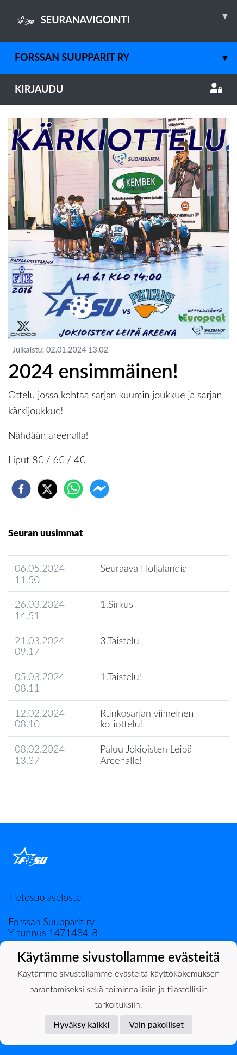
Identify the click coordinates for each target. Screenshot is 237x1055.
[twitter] (47, 489)
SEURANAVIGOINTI (126, 16)
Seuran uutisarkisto (56, 791)
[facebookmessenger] (99, 489)
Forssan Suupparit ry (126, 57)
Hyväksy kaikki (81, 1024)
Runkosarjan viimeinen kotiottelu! (147, 718)
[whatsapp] (73, 489)
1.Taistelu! (120, 676)
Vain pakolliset (156, 1024)
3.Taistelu (119, 640)
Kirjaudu (118, 89)
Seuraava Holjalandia (143, 568)
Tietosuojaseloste (44, 897)
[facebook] (21, 489)
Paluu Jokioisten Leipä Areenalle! (146, 754)
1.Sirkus (116, 604)
